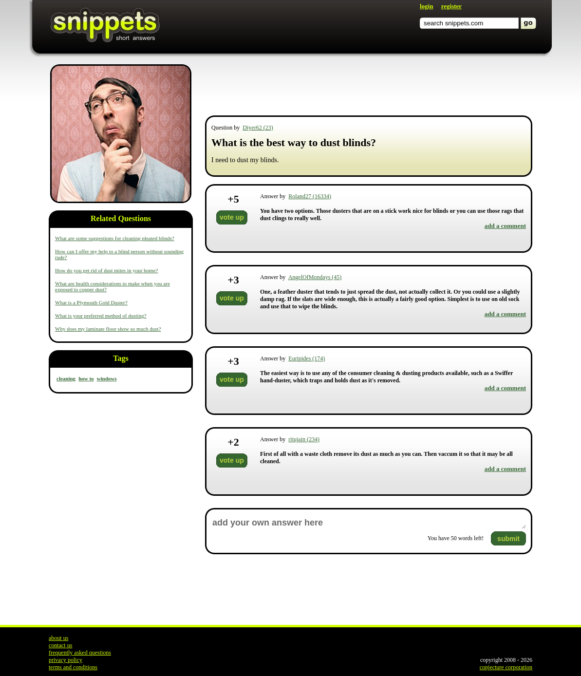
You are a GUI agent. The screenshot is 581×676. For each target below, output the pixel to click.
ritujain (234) (303, 439)
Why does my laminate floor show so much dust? (108, 329)
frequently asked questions (80, 652)
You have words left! (456, 538)
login (426, 6)
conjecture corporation (506, 667)
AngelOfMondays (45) (315, 277)
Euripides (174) (306, 358)
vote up (232, 217)
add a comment (505, 225)
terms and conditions (73, 667)
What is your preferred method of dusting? (101, 316)
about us (58, 638)
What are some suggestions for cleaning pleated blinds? (114, 238)
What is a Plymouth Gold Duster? (91, 302)
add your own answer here (368, 523)
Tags (120, 358)
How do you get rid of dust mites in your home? (106, 270)
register (451, 6)
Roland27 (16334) (309, 196)
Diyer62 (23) (258, 127)
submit (508, 539)
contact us (60, 645)
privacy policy (65, 660)
